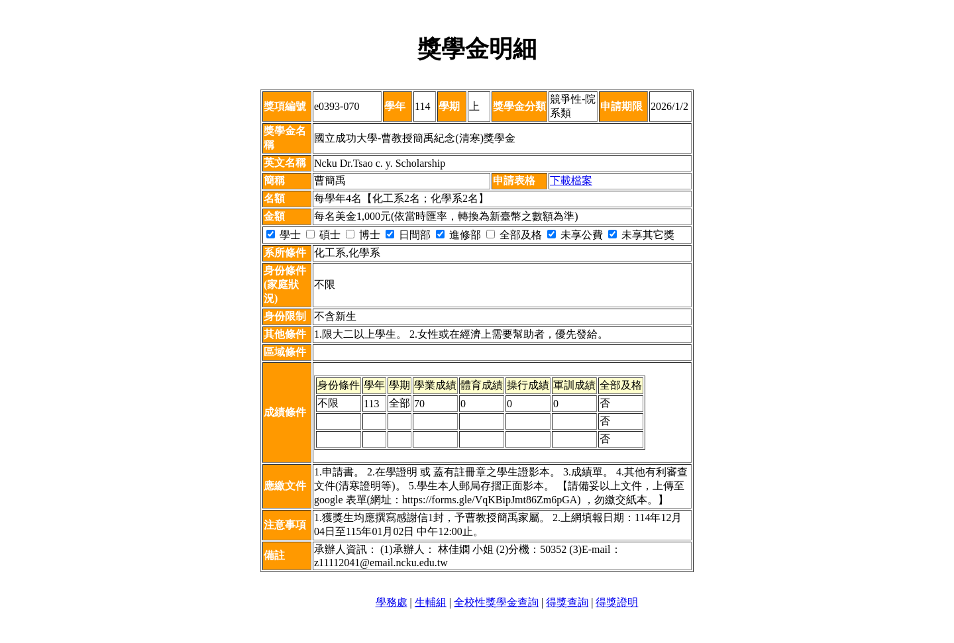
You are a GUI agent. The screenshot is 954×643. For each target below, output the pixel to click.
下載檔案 (571, 180)
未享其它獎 (641, 234)
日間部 (408, 234)
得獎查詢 (567, 602)
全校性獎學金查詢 (496, 602)
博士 (363, 234)
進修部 (458, 234)
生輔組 (431, 602)
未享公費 (575, 234)
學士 (283, 234)
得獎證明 (617, 602)
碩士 (323, 234)
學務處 (391, 602)
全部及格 (514, 234)
